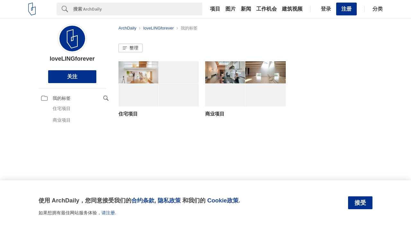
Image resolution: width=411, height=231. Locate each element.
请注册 (108, 212)
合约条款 (142, 200)
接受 (360, 203)
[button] (130, 48)
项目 (215, 9)
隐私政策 (169, 200)
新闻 (246, 9)
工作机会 (266, 9)
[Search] (137, 9)
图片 (230, 9)
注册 (346, 9)
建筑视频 (292, 9)
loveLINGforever (72, 59)
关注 (72, 76)
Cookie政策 (222, 200)
